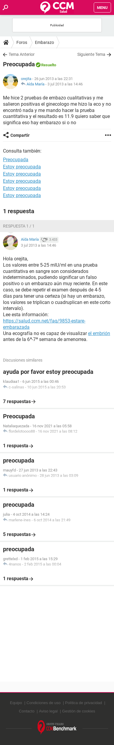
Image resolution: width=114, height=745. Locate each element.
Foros (21, 42)
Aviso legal (48, 711)
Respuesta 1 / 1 (19, 226)
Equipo (16, 703)
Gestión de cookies (78, 711)
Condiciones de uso (44, 703)
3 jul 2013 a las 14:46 (65, 84)
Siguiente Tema (91, 54)
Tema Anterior (22, 54)
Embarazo (44, 42)
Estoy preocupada (22, 167)
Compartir (20, 135)
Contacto (26, 711)
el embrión (99, 333)
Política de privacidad (83, 703)
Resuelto (48, 65)
